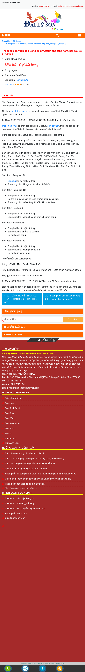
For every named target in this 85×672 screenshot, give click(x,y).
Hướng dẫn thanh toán (16, 513)
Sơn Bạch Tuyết (12, 408)
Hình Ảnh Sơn (12, 443)
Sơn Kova (9, 413)
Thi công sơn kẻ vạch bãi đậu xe (21, 488)
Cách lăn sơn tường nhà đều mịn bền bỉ (24, 453)
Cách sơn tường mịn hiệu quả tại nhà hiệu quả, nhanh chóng (34, 458)
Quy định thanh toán (15, 518)
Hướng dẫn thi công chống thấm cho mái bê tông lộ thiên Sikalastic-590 (40, 473)
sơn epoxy (26, 111)
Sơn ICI (8, 433)
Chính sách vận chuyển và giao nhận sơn (25, 508)
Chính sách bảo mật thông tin (19, 498)
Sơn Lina (9, 403)
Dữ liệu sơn (22, 80)
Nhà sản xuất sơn (14, 327)
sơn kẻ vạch (53, 126)
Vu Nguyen (8, 84)
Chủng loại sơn (13, 334)
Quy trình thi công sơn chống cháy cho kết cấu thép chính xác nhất (38, 478)
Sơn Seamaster (12, 423)
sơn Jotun (15, 111)
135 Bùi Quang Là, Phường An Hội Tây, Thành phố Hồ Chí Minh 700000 (45, 377)
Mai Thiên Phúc (10, 126)
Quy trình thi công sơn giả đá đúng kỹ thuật (26, 468)
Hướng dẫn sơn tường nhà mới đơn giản (25, 483)
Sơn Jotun (10, 428)
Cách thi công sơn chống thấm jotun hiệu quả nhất (30, 463)
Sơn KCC (9, 418)
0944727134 (44, 6)
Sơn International (13, 398)
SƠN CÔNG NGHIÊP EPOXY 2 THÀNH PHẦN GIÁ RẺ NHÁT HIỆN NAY (20, 299)
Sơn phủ (12, 181)
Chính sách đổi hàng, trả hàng (19, 503)
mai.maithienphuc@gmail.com (70, 6)
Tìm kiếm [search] (72, 319)
